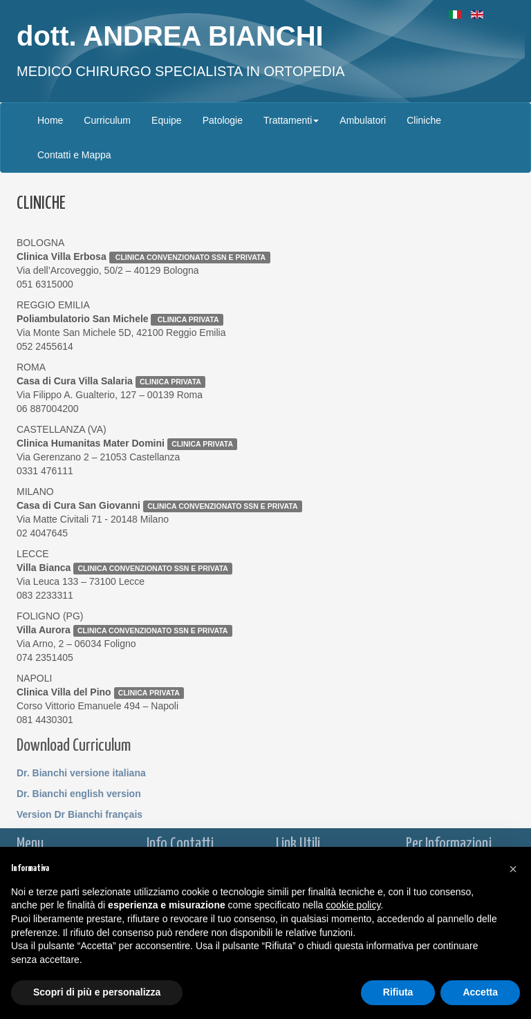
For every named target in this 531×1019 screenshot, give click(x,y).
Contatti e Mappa (74, 154)
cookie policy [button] (353, 904)
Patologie (223, 120)
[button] (513, 869)
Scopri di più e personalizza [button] (96, 992)
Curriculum (107, 120)
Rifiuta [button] (398, 992)
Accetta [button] (480, 992)
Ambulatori (362, 120)
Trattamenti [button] (291, 120)
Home (50, 120)
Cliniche (424, 120)
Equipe (166, 120)
